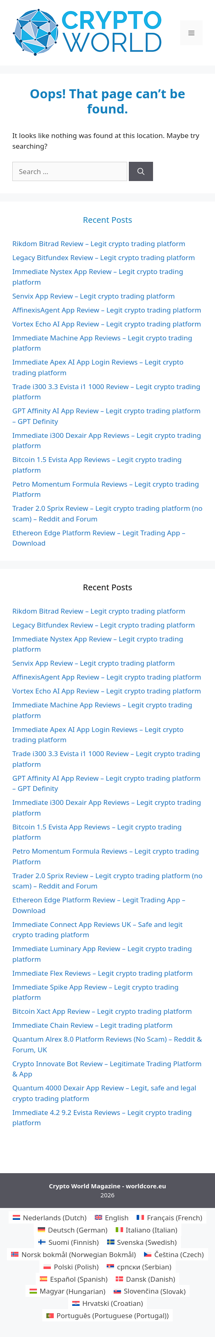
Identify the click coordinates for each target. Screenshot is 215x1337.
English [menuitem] (117, 1217)
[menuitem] (50, 1217)
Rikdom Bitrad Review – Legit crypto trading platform (98, 243)
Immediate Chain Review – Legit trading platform (92, 1025)
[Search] (141, 171)
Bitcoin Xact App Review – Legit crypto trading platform (102, 1011)
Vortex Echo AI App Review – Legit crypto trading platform (106, 324)
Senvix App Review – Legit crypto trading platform (93, 296)
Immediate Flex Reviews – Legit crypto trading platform (102, 973)
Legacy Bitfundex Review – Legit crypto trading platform (103, 257)
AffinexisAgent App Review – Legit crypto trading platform (106, 310)
